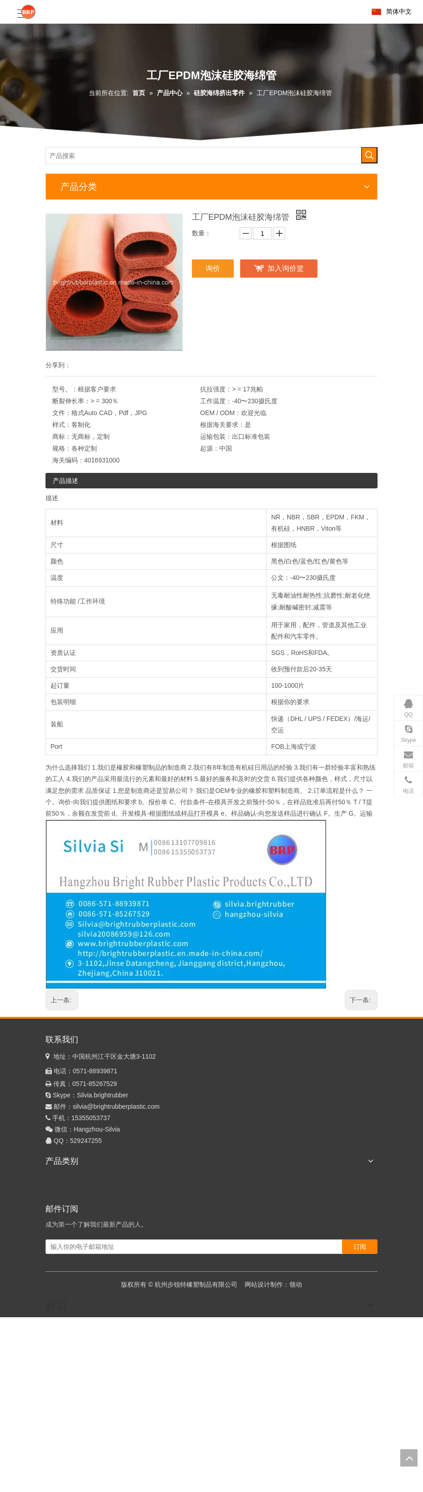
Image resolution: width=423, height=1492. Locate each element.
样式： (61, 424)
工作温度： (216, 401)
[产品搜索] (203, 155)
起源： (209, 448)
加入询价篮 (285, 268)
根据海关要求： (222, 424)
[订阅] (360, 1246)
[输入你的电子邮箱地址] (195, 1246)
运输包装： (216, 436)
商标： (61, 436)
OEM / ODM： (220, 412)
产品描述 (65, 480)
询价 (213, 268)
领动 (295, 1284)
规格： (61, 448)
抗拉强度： (216, 389)
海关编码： (68, 460)
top (409, 1458)
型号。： (65, 389)
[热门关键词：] (369, 155)
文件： (61, 412)
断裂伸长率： (71, 401)
